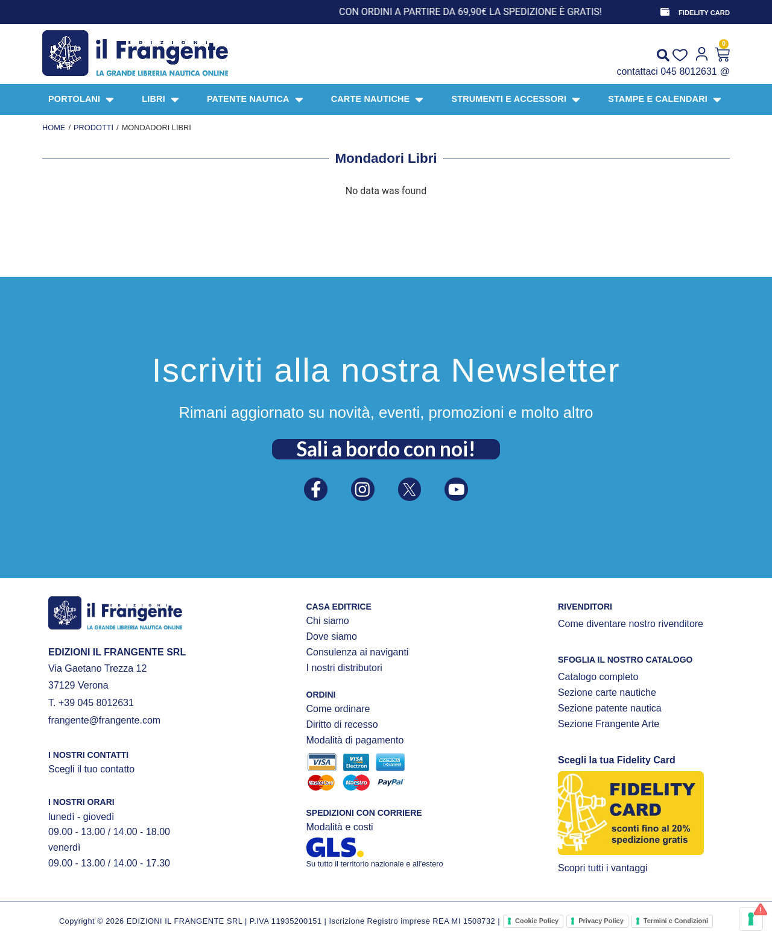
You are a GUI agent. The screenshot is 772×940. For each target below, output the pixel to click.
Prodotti (93, 127)
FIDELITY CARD (704, 12)
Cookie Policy (536, 920)
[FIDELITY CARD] (664, 12)
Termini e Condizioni (676, 920)
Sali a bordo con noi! (386, 446)
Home (53, 127)
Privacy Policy (601, 920)
